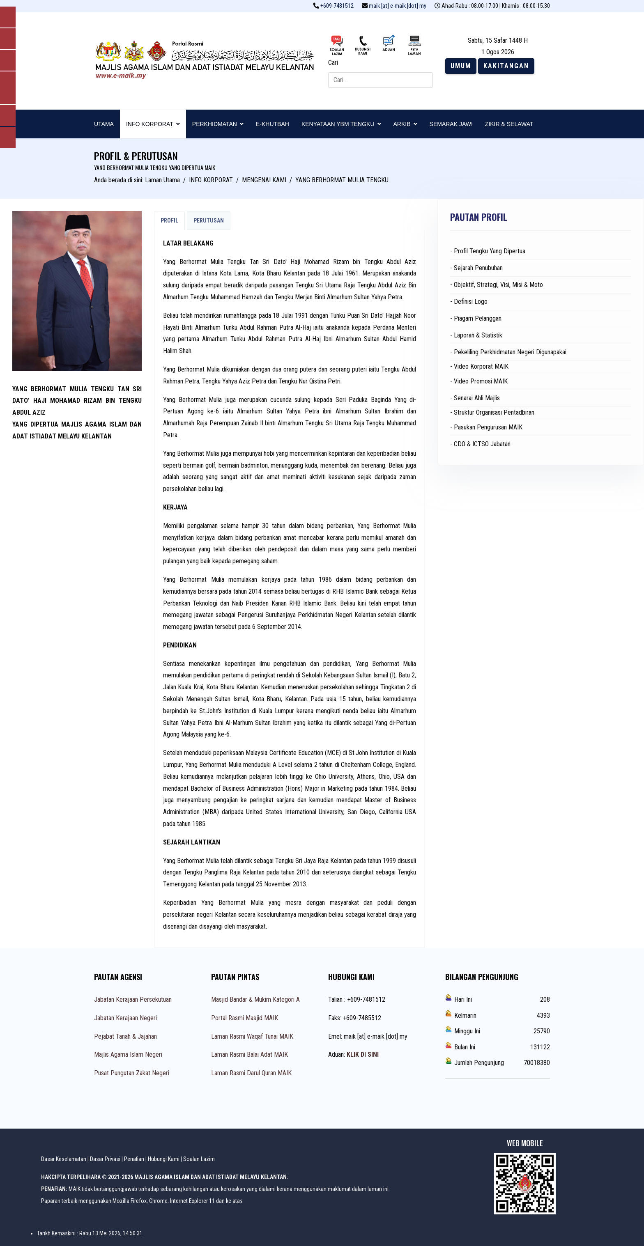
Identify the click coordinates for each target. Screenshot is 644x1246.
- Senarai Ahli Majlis (475, 398)
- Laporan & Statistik (476, 335)
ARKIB (402, 124)
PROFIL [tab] (169, 220)
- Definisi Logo (469, 301)
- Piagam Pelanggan (475, 318)
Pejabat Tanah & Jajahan (125, 1036)
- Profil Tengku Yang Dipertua (487, 251)
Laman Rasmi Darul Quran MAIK (251, 1073)
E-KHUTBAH (272, 124)
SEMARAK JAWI (451, 124)
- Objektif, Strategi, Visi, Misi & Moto (496, 285)
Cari (333, 63)
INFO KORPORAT (149, 124)
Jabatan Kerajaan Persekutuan (133, 999)
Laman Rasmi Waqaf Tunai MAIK (252, 1036)
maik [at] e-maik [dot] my (397, 5)
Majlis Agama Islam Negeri (128, 1054)
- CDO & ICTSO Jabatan (480, 444)
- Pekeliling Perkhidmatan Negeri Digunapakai (508, 352)
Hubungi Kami (163, 1159)
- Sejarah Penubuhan (476, 268)
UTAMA (104, 124)
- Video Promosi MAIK (479, 381)
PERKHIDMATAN (214, 124)
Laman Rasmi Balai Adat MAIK (249, 1054)
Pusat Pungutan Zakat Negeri (131, 1073)
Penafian (134, 1159)
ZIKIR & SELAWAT (509, 124)
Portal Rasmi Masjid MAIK (244, 1018)
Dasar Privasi (105, 1159)
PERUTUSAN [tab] (208, 220)
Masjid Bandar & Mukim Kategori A (255, 999)
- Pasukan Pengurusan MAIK (486, 427)
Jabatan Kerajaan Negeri (125, 1018)
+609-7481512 (337, 5)
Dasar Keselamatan (63, 1159)
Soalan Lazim (199, 1159)
